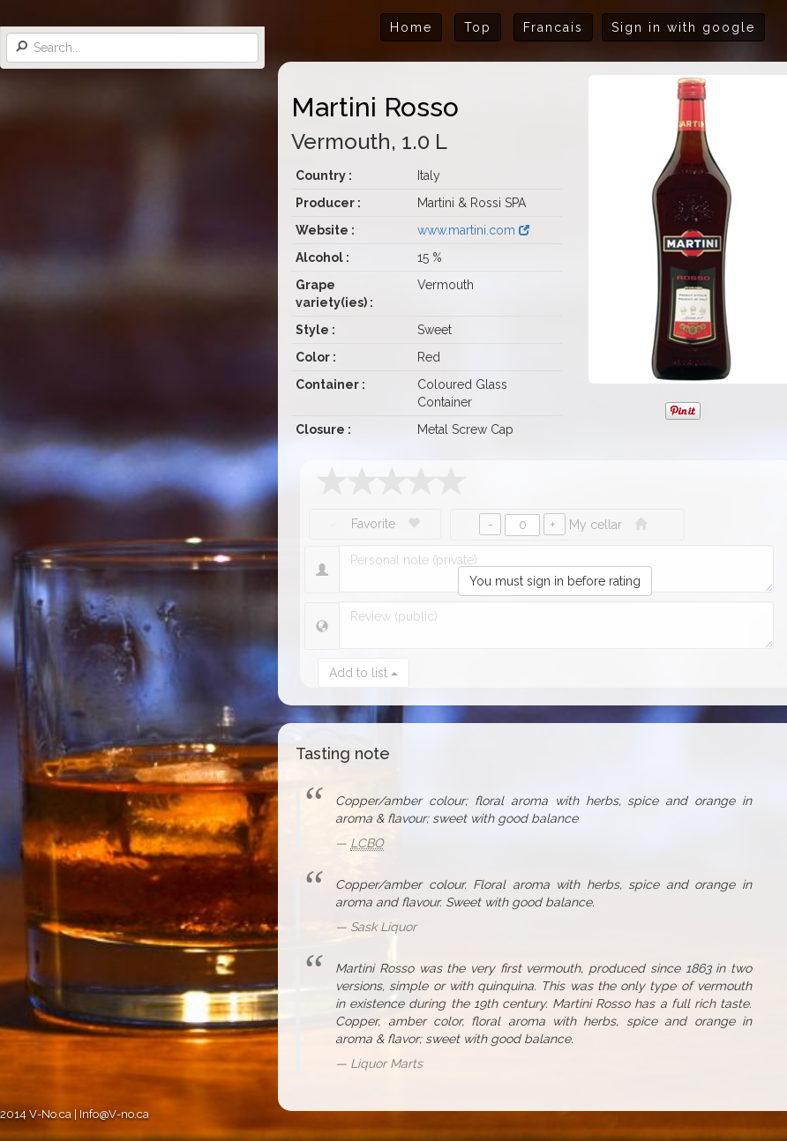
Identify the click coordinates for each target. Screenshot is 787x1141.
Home (411, 27)
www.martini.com (473, 230)
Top (477, 27)
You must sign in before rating (555, 581)
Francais (553, 27)
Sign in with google (683, 27)
